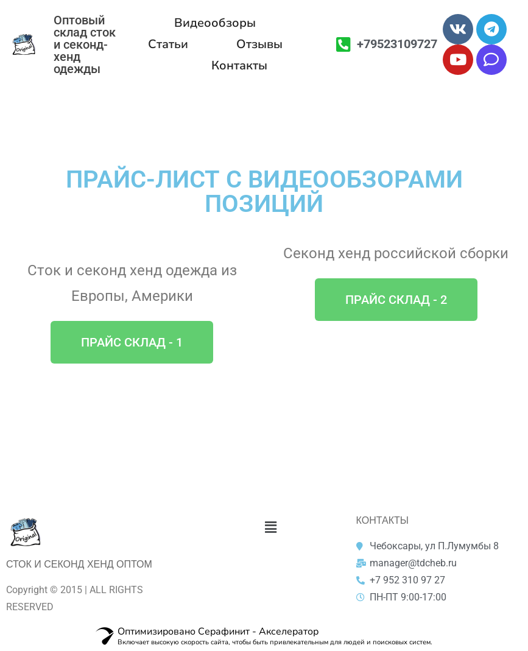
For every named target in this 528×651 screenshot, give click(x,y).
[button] (132, 342)
